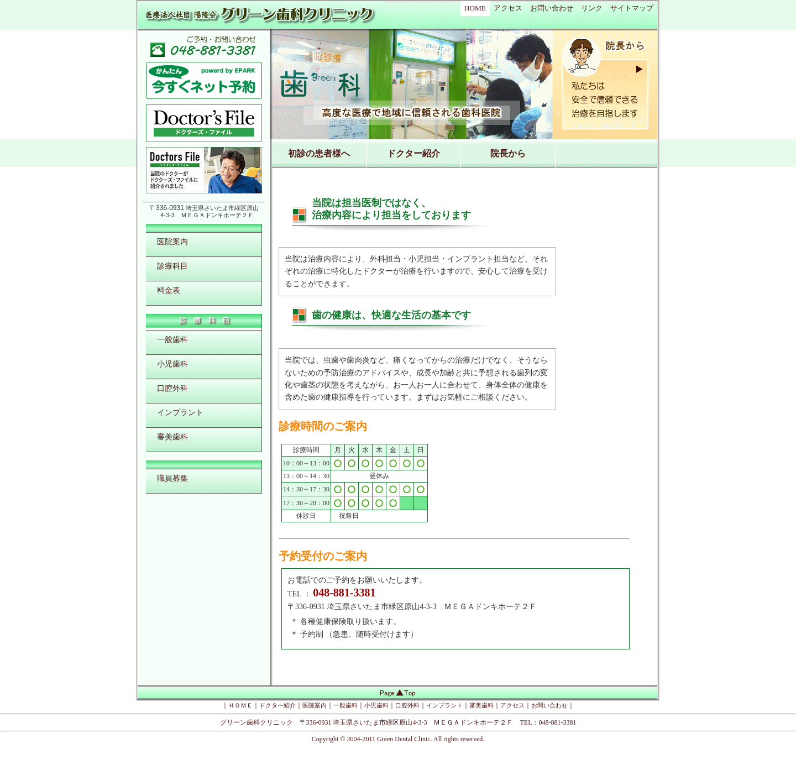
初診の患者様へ (319, 153)
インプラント (180, 412)
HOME (475, 8)
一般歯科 (172, 339)
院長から (508, 153)
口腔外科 (172, 388)
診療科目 (172, 265)
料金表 (168, 290)
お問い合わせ (551, 8)
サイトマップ (631, 8)
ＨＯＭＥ (240, 705)
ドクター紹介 (413, 153)
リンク (592, 8)
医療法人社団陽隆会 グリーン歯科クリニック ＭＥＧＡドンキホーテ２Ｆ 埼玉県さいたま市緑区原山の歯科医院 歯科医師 (260, 16)
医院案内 (172, 241)
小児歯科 (172, 363)
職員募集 (172, 478)
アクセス (508, 8)
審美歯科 (172, 436)
